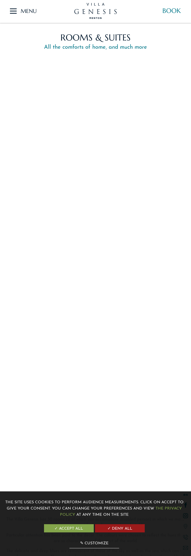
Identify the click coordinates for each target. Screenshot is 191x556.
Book (171, 11)
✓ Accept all (68, 529)
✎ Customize (94, 543)
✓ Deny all (119, 529)
